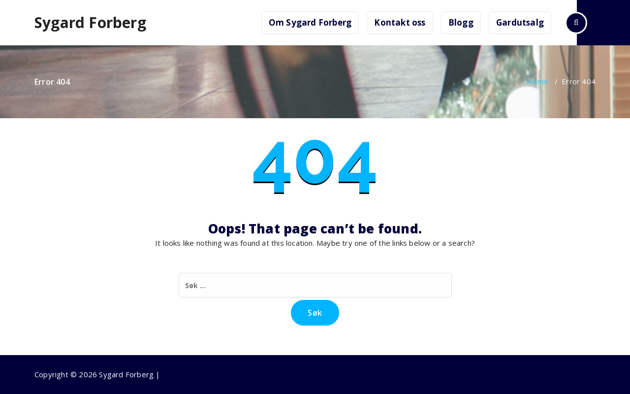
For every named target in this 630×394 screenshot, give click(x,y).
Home (537, 81)
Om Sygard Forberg (310, 22)
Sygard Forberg (90, 23)
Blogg (460, 22)
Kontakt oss (399, 22)
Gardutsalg (520, 22)
